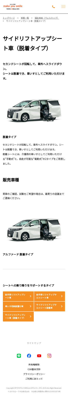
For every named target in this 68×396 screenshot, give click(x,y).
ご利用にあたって (34, 379)
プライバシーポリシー (34, 374)
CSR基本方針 (34, 369)
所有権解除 (34, 364)
